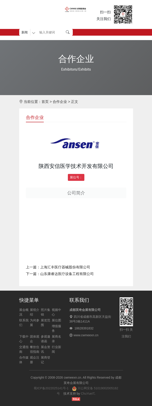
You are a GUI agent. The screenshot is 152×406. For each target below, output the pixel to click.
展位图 (56, 320)
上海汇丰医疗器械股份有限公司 (65, 267)
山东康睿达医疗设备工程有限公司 (67, 274)
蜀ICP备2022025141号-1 (51, 388)
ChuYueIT (87, 393)
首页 (45, 102)
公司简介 (76, 192)
